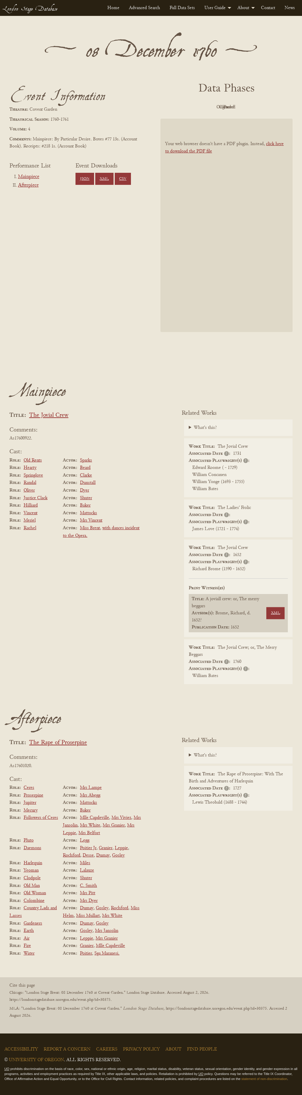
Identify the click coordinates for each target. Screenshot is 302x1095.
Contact (268, 8)
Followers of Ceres (41, 817)
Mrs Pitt (87, 893)
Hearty (30, 467)
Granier (105, 848)
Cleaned (241, 107)
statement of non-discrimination (264, 1079)
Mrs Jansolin (106, 930)
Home (113, 8)
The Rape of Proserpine (58, 743)
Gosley (118, 855)
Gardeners (33, 923)
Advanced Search (144, 8)
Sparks (86, 460)
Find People (202, 1049)
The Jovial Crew (48, 415)
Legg (84, 840)
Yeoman (31, 870)
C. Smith (88, 885)
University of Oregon (36, 1060)
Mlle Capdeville (94, 817)
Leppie (121, 848)
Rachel (30, 528)
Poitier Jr (88, 848)
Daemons (32, 848)
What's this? (205, 427)
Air (26, 938)
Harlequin (33, 863)
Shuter (86, 498)
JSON (84, 179)
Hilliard (31, 505)
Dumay (103, 855)
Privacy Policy (141, 1049)
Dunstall (88, 482)
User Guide (215, 8)
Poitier (86, 953)
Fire (27, 945)
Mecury (31, 810)
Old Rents (33, 460)
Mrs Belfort (89, 833)
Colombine (34, 900)
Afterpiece (28, 185)
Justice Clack (35, 498)
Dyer (84, 490)
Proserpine (33, 795)
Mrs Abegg (90, 795)
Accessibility (21, 1049)
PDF (176, 107)
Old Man (32, 885)
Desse (88, 855)
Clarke (86, 475)
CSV (123, 179)
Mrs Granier (114, 825)
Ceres (29, 787)
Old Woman (35, 893)
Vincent (30, 513)
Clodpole (32, 878)
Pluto (29, 840)
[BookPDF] (226, 225)
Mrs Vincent (91, 520)
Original (209, 107)
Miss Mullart (88, 915)
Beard (85, 467)
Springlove (33, 475)
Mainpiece (28, 177)
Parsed (274, 107)
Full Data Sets (182, 8)
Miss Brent (90, 528)
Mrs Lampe (91, 787)
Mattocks (88, 513)
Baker (85, 505)
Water (29, 953)
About (243, 8)
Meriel (30, 520)
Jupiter (30, 802)
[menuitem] (113, 8)
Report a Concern (67, 1049)
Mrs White (90, 825)
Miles (85, 863)
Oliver (29, 490)
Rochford (71, 855)
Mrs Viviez (121, 817)
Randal (30, 482)
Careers (106, 1049)
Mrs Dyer (89, 900)
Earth (29, 930)
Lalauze (87, 870)
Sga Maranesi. (106, 953)
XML (104, 179)
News (290, 8)
